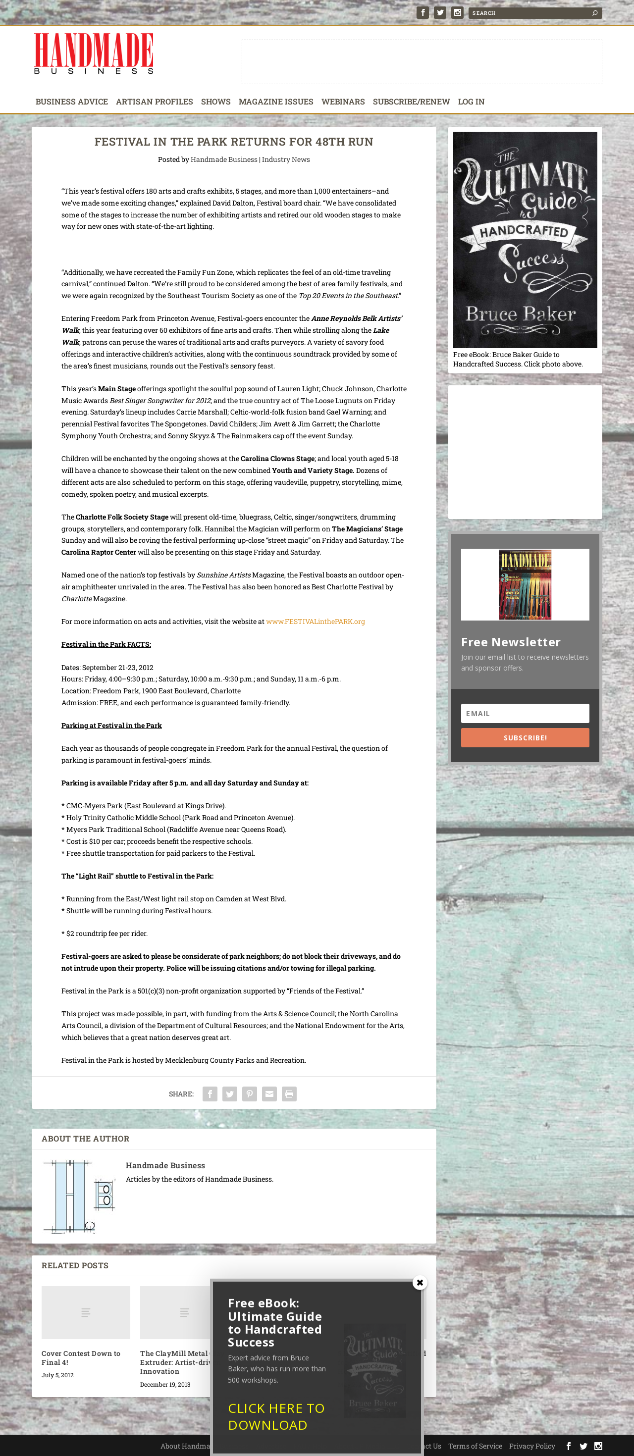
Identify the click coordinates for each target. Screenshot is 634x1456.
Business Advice (72, 102)
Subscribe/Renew (411, 102)
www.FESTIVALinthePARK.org (315, 621)
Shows (216, 102)
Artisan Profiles (154, 102)
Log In (471, 102)
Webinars (343, 102)
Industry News (286, 159)
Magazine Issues (276, 102)
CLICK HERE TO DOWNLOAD (276, 1421)
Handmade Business (224, 159)
